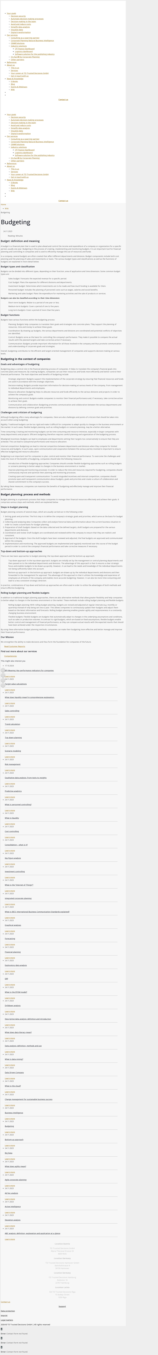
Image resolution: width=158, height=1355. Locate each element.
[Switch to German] (8, 92)
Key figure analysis (13, 858)
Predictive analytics (13, 791)
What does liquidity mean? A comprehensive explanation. (29, 697)
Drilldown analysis (13, 1005)
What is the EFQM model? (16, 992)
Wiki (7, 208)
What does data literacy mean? (18, 1032)
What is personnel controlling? (18, 804)
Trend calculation (12, 724)
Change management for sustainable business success (28, 1099)
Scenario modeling (13, 751)
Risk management (12, 764)
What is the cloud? (13, 1086)
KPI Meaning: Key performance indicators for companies (29, 670)
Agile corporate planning (16, 1180)
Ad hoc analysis (11, 1193)
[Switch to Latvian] (8, 95)
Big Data (8, 1153)
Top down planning (13, 737)
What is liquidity (12, 818)
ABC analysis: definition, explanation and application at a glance (32, 1233)
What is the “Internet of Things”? (19, 885)
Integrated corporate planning (18, 898)
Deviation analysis (12, 1220)
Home (3, 204)
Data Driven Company (14, 1072)
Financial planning (13, 952)
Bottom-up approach (14, 1139)
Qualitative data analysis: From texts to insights (26, 777)
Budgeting (9, 1126)
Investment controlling (15, 871)
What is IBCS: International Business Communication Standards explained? (37, 912)
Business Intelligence (14, 1113)
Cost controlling (12, 831)
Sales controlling (12, 711)
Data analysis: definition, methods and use (23, 1046)
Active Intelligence (13, 1206)
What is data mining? (14, 1059)
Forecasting (10, 938)
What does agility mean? (15, 1166)
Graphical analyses (13, 925)
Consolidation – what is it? (16, 845)
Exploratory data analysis (16, 965)
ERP (6, 978)
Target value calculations (16, 684)
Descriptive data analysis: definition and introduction (28, 1019)
